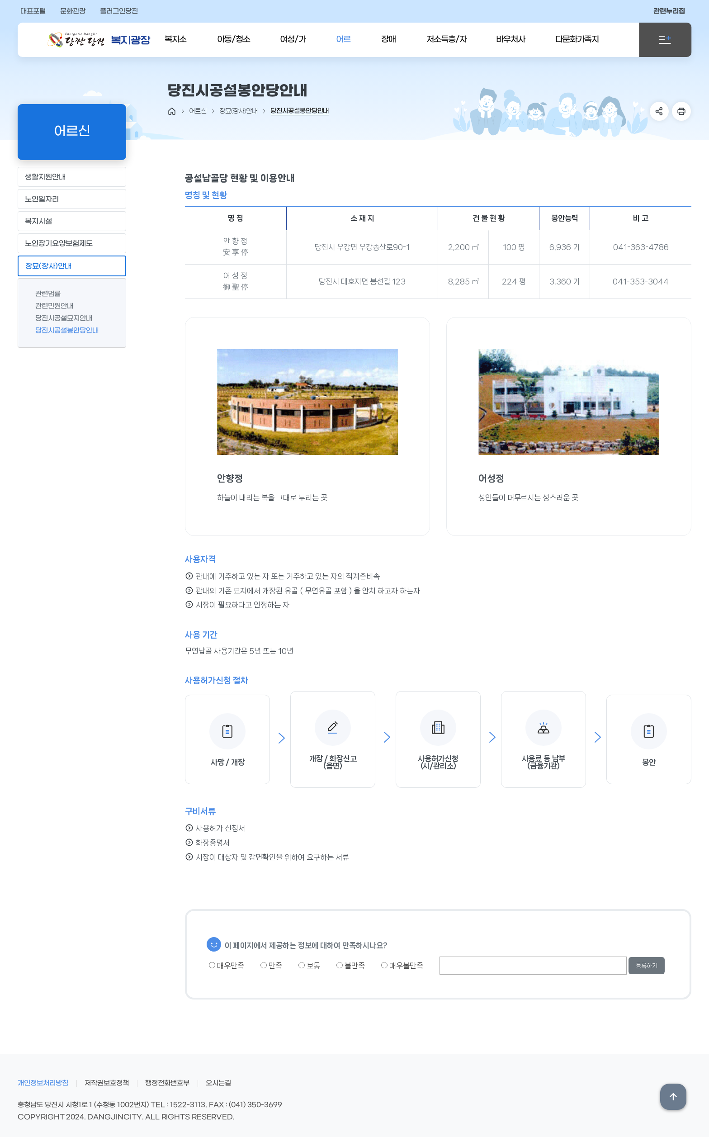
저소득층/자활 (446, 46)
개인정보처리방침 (43, 1083)
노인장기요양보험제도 (71, 243)
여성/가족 (293, 46)
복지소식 (175, 46)
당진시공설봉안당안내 (62, 330)
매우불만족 (402, 966)
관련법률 (43, 293)
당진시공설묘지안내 (59, 318)
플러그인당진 (119, 11)
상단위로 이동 (673, 1097)
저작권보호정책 (107, 1083)
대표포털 (33, 11)
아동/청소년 (233, 46)
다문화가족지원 (577, 46)
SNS (659, 111)
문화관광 (72, 11)
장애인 (388, 46)
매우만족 (226, 966)
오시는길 (218, 1083)
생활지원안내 (71, 176)
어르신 (343, 46)
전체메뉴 (665, 40)
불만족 (350, 966)
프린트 (681, 111)
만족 (271, 966)
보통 (309, 966)
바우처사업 (510, 46)
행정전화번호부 (167, 1083)
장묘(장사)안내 (71, 265)
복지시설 (71, 221)
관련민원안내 (49, 306)
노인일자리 (71, 199)
